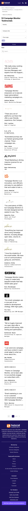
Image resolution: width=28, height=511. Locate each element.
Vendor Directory (14, 452)
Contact (14, 466)
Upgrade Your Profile (14, 492)
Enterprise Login (14, 499)
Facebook (14, 485)
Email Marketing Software (7, 9)
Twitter (14, 483)
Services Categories (14, 449)
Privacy (14, 463)
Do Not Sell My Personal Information (14, 468)
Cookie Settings (14, 471)
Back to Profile (7, 14)
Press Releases (14, 478)
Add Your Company (14, 497)
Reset (2, 47)
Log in (19, 3)
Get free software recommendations (14, 503)
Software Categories (9, 7)
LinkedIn (14, 480)
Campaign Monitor (18, 9)
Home (2, 7)
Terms (14, 461)
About (14, 458)
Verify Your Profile (14, 494)
